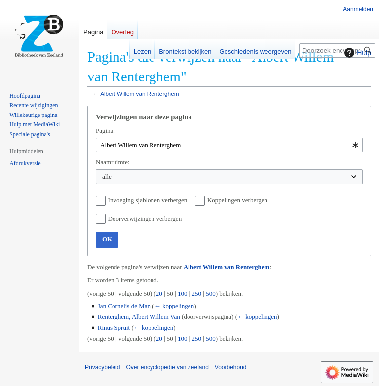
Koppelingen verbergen (237, 200)
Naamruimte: (113, 162)
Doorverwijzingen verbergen (145, 218)
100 (183, 293)
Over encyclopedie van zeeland (167, 367)
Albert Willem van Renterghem (139, 93)
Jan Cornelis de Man (124, 305)
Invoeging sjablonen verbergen (148, 200)
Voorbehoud (231, 367)
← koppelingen (174, 305)
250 (197, 293)
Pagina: (105, 130)
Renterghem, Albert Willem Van (139, 316)
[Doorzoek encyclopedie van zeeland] (337, 50)
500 (211, 293)
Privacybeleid (102, 367)
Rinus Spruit (114, 327)
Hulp (356, 53)
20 (159, 293)
